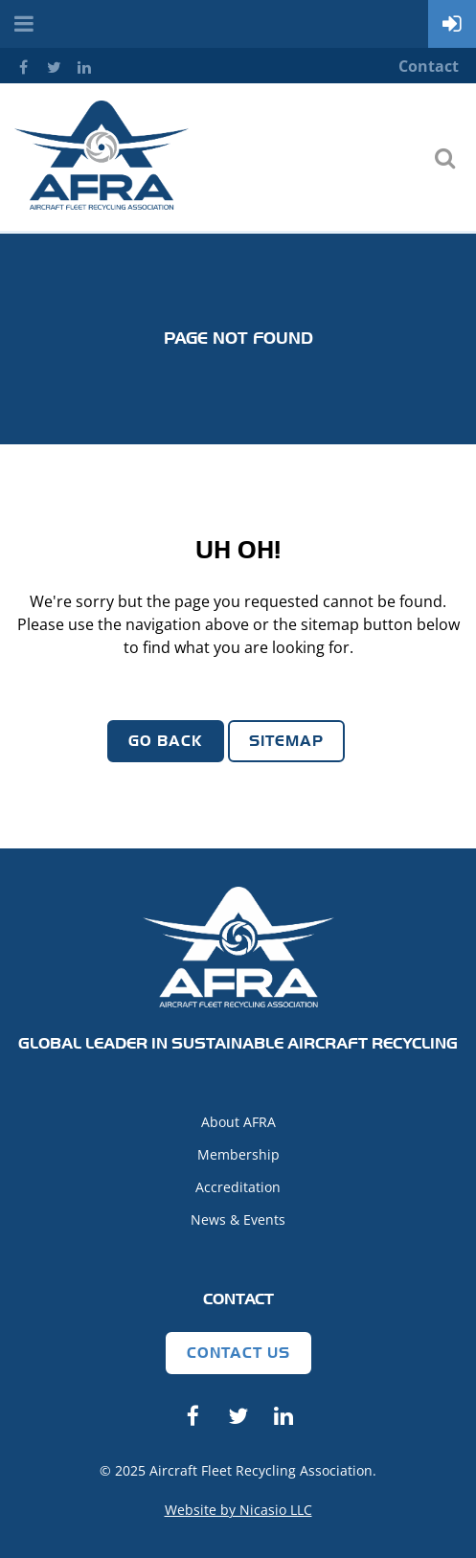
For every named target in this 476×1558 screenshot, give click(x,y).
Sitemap (286, 741)
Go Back (165, 741)
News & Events (238, 1219)
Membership (238, 1154)
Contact (428, 66)
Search (444, 158)
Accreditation (238, 1187)
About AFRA (238, 1122)
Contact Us (238, 1352)
